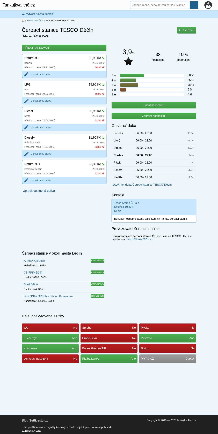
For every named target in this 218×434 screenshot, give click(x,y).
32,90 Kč (96, 58)
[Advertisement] (64, 223)
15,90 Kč (96, 84)
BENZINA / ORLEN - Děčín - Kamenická (48, 296)
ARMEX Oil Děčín (35, 260)
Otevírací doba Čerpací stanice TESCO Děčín (142, 184)
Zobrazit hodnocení (154, 115)
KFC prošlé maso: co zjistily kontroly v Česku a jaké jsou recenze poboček (67, 427)
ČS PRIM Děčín (33, 272)
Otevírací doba (124, 126)
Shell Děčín (31, 284)
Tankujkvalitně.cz (19, 5)
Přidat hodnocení (154, 105)
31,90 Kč (96, 137)
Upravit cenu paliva (41, 74)
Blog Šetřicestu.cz (35, 420)
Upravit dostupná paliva (39, 190)
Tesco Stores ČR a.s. (35, 20)
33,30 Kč (96, 164)
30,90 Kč (96, 111)
